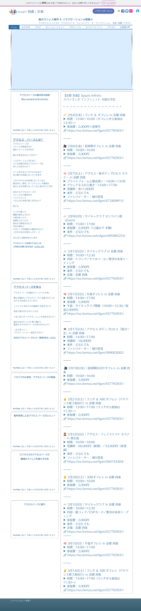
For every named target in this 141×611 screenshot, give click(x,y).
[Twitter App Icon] (126, 11)
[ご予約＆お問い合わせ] (103, 11)
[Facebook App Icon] (122, 11)
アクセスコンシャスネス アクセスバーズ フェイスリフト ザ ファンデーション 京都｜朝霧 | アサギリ (85, 23)
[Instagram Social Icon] (131, 11)
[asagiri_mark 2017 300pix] (118, 11)
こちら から (39, 247)
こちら (53, 338)
